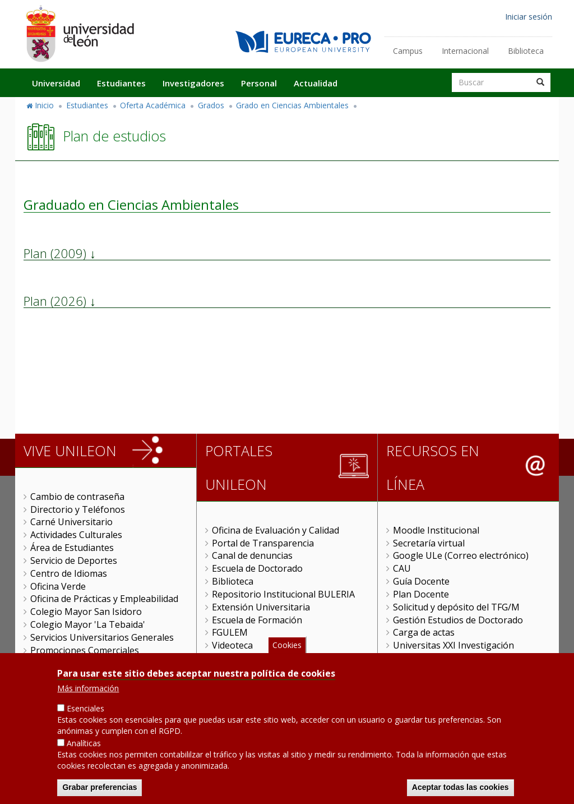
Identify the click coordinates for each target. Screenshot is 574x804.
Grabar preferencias (99, 791)
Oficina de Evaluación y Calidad (275, 530)
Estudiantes (121, 83)
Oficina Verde (58, 586)
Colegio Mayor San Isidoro (86, 611)
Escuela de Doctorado (257, 568)
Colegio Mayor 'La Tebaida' (87, 624)
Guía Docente (421, 581)
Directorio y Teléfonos (77, 509)
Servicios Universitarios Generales (102, 637)
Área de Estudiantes (72, 547)
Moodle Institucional (436, 530)
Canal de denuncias (252, 555)
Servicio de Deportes (73, 560)
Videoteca (232, 645)
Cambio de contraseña (77, 496)
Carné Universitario (71, 522)
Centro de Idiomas (68, 573)
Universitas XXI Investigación (453, 645)
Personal (259, 83)
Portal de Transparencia (263, 543)
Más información (88, 692)
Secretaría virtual (429, 543)
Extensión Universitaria (261, 607)
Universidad (56, 83)
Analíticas (84, 747)
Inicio (44, 105)
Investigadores (193, 83)
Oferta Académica (153, 105)
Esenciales (85, 712)
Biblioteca (526, 50)
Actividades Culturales (76, 535)
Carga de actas (424, 632)
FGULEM (230, 632)
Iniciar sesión (528, 16)
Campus (408, 50)
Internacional (465, 50)
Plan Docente (421, 594)
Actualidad (315, 83)
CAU (402, 568)
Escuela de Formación (257, 620)
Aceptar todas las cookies (460, 791)
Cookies (287, 649)
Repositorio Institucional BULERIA (283, 594)
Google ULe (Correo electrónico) (461, 555)
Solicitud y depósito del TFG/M (456, 607)
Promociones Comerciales (84, 650)
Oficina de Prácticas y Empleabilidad (104, 598)
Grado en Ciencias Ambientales (292, 105)
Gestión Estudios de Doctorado (458, 620)
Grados (211, 105)
